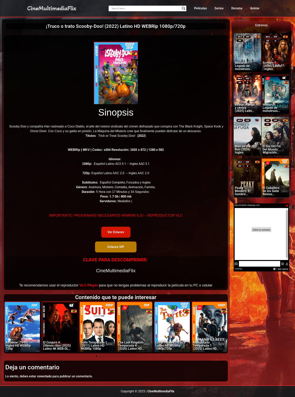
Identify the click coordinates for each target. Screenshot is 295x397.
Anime (254, 8)
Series (219, 8)
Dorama (236, 8)
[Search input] (146, 8)
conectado (44, 376)
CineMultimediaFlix (51, 8)
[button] (96, 356)
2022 (141, 135)
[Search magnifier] (183, 8)
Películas (200, 8)
